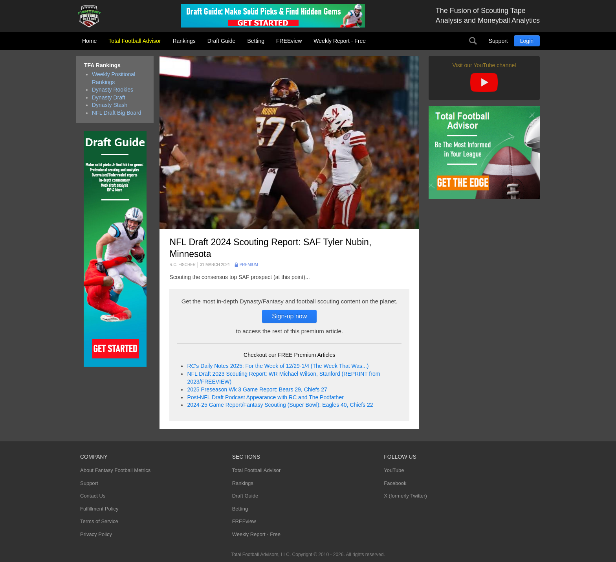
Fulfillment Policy (99, 509)
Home (89, 41)
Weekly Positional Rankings (113, 78)
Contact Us (92, 496)
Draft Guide (221, 41)
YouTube (394, 470)
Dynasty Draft (108, 97)
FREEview (289, 41)
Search (473, 41)
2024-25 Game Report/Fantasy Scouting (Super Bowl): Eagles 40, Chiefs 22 (280, 405)
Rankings (183, 41)
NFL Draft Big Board (116, 113)
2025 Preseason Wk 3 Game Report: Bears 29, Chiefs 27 (257, 389)
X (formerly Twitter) (405, 496)
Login (527, 41)
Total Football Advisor (134, 41)
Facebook (395, 483)
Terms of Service (99, 521)
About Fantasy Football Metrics (115, 470)
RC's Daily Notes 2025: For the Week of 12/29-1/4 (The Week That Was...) (277, 366)
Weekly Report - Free (340, 41)
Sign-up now (289, 316)
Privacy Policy (96, 534)
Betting (255, 41)
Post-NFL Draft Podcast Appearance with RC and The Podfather (265, 397)
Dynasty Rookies (112, 89)
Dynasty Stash (109, 105)
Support (498, 41)
